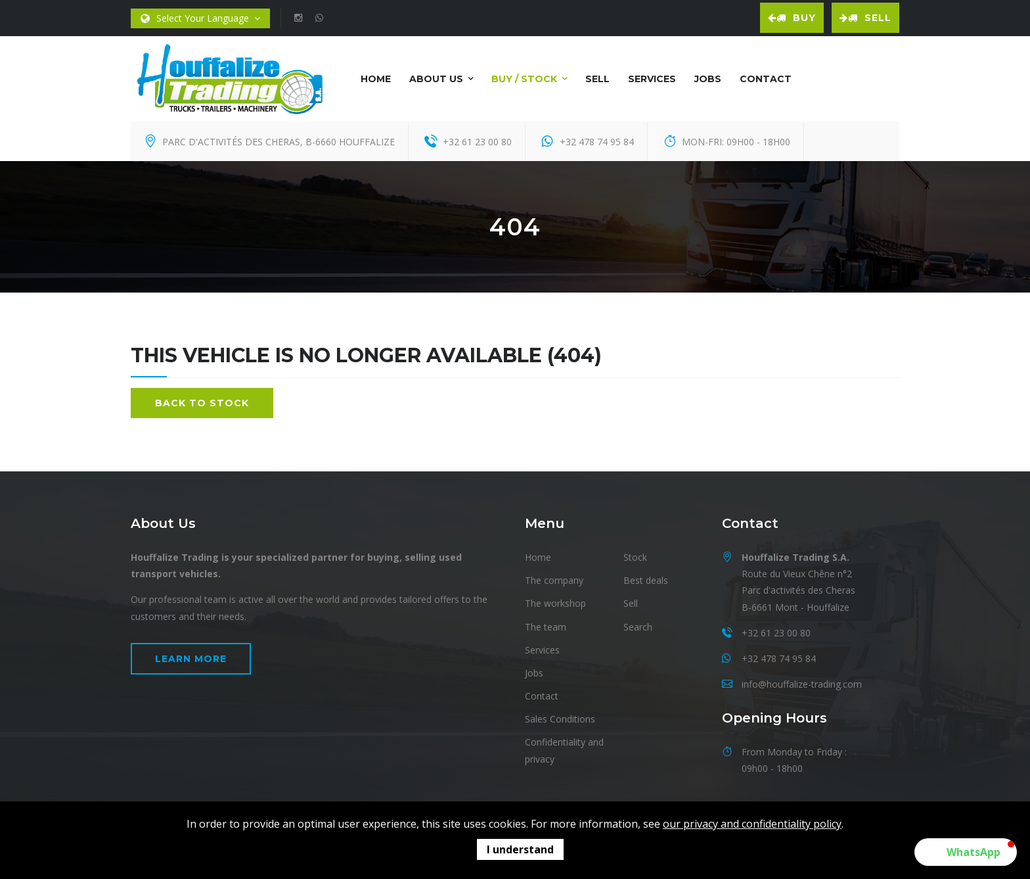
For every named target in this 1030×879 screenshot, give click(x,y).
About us (436, 79)
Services (652, 79)
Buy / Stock (524, 79)
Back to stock (202, 403)
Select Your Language (200, 18)
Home (376, 79)
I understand (520, 849)
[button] (965, 852)
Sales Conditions (560, 719)
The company (554, 580)
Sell (865, 18)
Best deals (645, 580)
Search (637, 627)
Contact (766, 79)
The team (545, 627)
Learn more (191, 659)
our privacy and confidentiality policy (752, 824)
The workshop (555, 603)
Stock (635, 557)
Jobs (707, 79)
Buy (792, 18)
